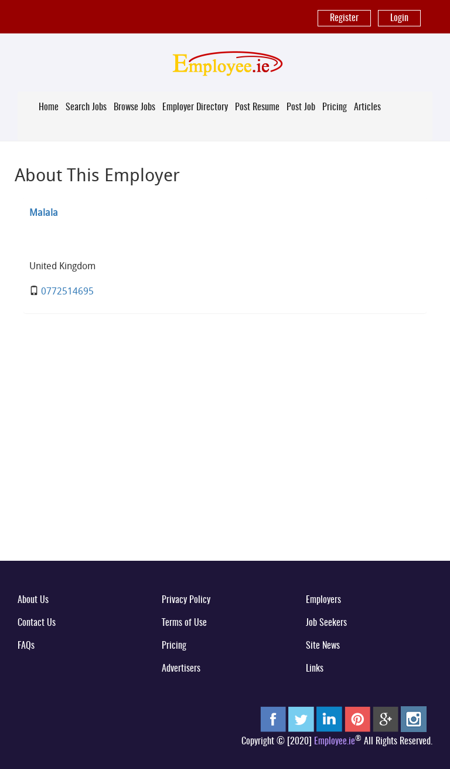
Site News (323, 646)
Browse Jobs (134, 107)
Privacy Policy (186, 600)
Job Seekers (326, 623)
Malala (43, 212)
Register (344, 18)
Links (314, 668)
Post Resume (257, 107)
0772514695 (67, 290)
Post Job (301, 107)
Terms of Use (184, 623)
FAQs (26, 646)
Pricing (334, 107)
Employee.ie (334, 741)
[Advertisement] (225, 460)
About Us (33, 600)
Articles (367, 107)
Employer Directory (195, 107)
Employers (323, 600)
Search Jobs (86, 107)
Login (399, 18)
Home (49, 107)
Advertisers (181, 668)
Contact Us (37, 623)
